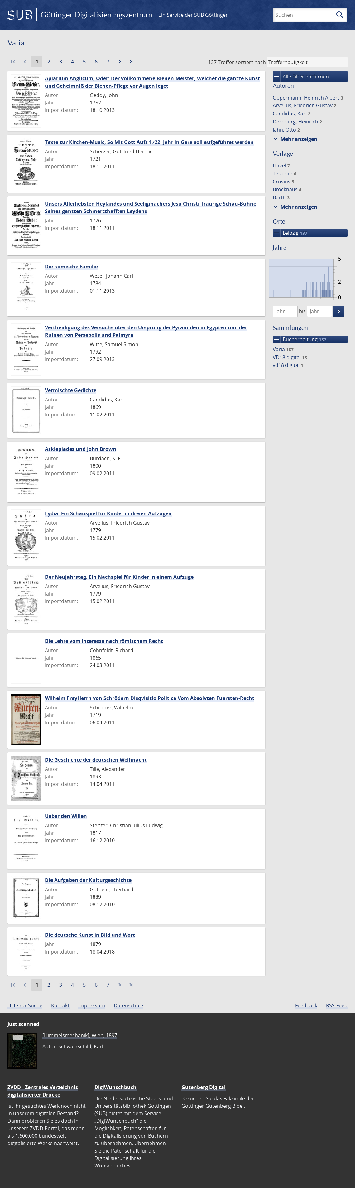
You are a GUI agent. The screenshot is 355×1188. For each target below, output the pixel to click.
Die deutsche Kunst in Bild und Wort (90, 934)
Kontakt (60, 1005)
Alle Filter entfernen (301, 76)
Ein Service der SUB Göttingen (193, 15)
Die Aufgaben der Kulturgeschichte (88, 880)
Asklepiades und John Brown (80, 449)
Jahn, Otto (286, 129)
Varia (283, 349)
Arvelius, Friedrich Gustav (304, 105)
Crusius (283, 181)
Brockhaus (287, 189)
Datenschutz (128, 1005)
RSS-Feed (337, 1005)
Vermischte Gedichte (70, 390)
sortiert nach (250, 62)
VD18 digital (290, 357)
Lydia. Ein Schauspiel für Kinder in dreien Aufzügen (108, 513)
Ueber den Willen (66, 816)
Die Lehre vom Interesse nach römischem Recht (104, 641)
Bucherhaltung (299, 339)
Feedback (306, 1005)
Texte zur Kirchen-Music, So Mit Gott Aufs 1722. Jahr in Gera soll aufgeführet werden (149, 142)
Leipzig (290, 233)
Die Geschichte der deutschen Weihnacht (96, 759)
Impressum (91, 1005)
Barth (281, 197)
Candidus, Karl (291, 113)
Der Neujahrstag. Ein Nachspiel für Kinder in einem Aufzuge (119, 576)
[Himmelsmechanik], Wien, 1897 (79, 1035)
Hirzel (281, 165)
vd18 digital (288, 365)
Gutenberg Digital (203, 1087)
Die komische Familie (71, 266)
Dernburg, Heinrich (297, 121)
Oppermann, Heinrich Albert (308, 97)
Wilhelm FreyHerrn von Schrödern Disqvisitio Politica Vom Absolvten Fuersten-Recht (149, 698)
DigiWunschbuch (115, 1087)
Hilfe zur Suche (24, 1005)
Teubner (284, 173)
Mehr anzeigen (294, 139)
